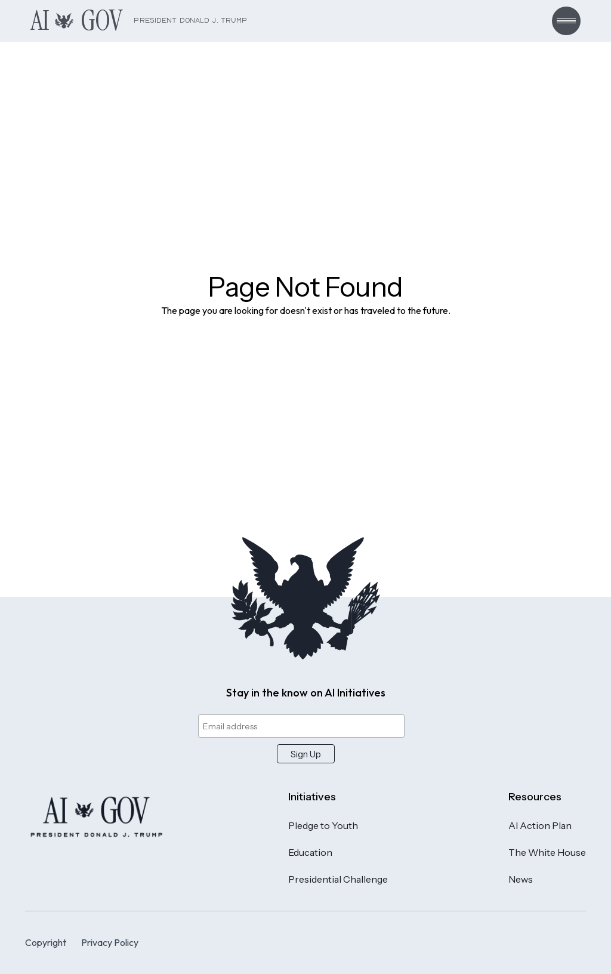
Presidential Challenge (338, 879)
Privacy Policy (109, 942)
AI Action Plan (540, 825)
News (520, 879)
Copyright (45, 942)
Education (310, 852)
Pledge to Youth (323, 825)
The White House (547, 852)
